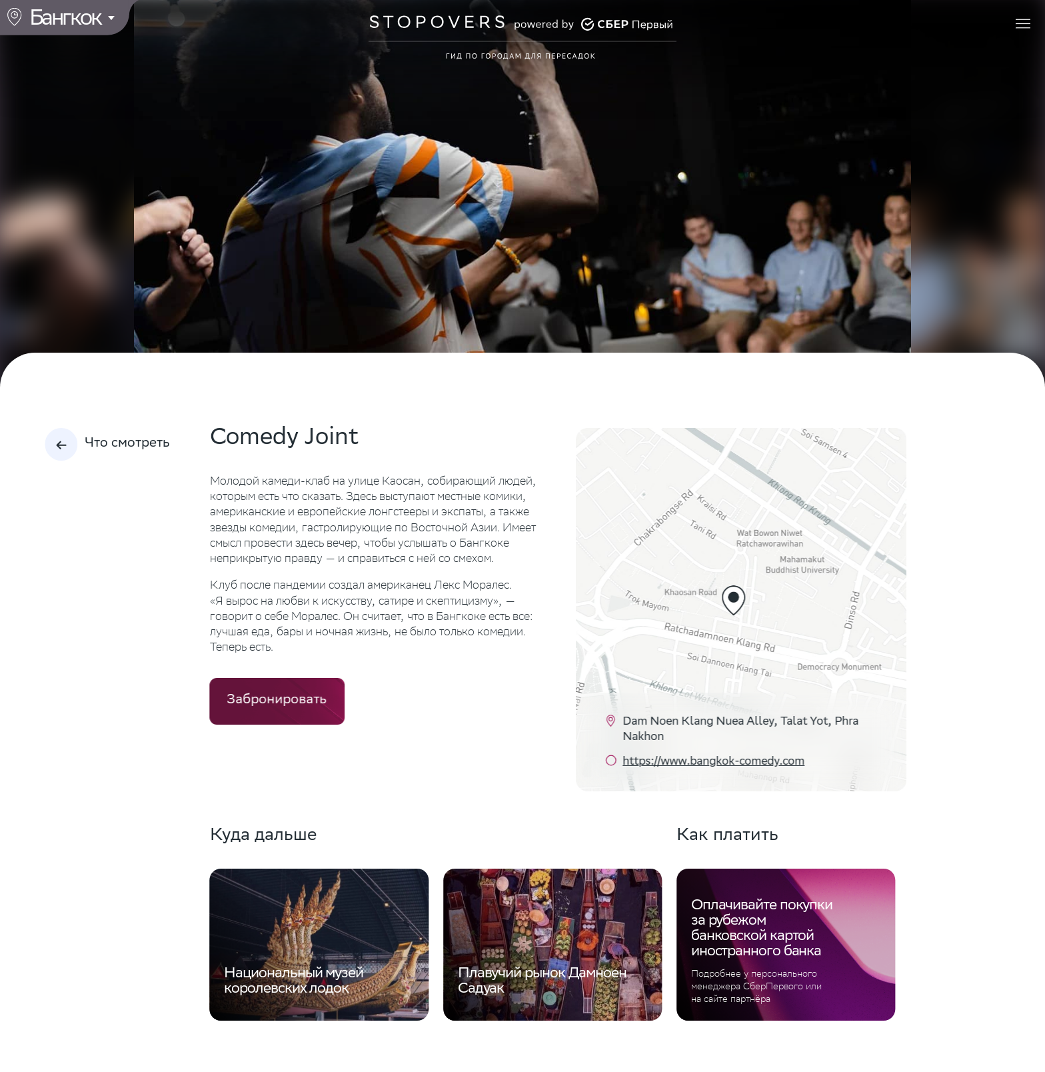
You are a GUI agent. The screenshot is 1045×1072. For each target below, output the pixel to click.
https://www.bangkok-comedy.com (713, 762)
